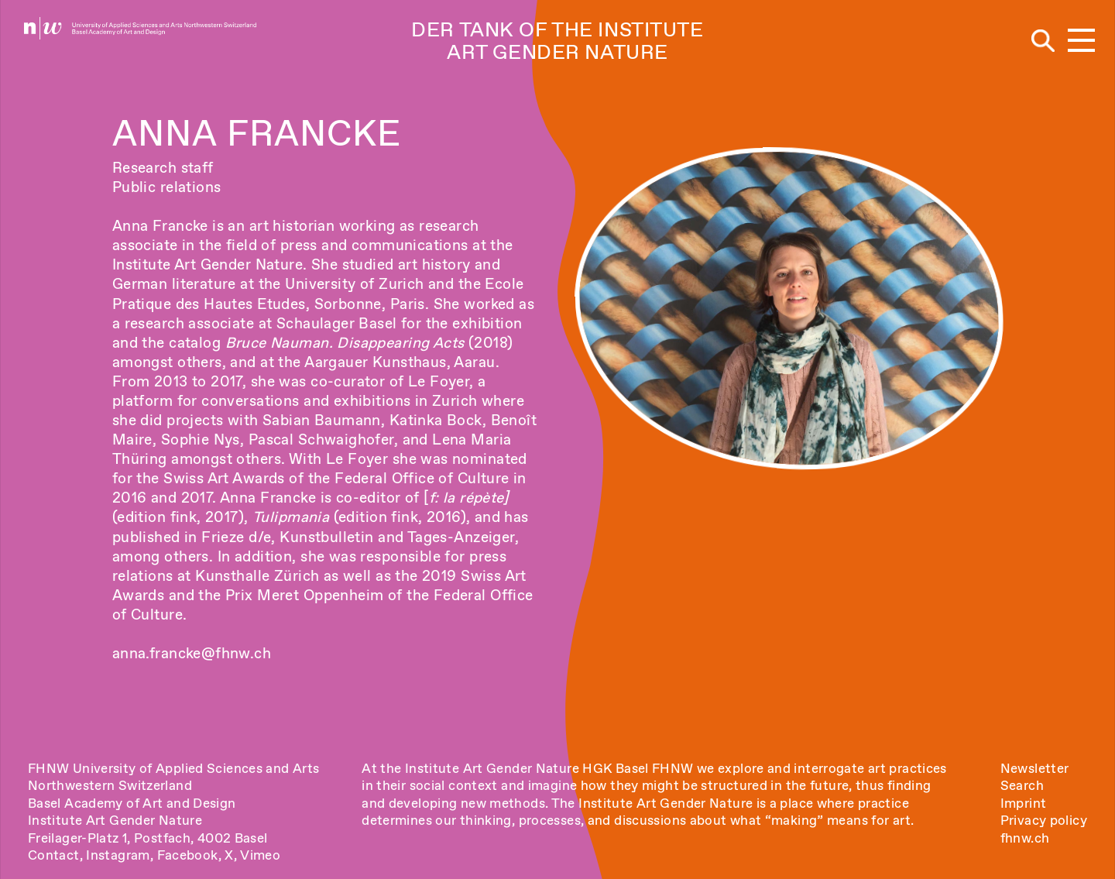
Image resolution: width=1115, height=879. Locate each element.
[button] (1081, 41)
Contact (54, 855)
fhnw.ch (1025, 837)
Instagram (117, 855)
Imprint (1023, 803)
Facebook (187, 855)
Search (1022, 785)
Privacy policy (1043, 820)
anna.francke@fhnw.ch (191, 653)
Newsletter (1034, 768)
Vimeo (260, 855)
